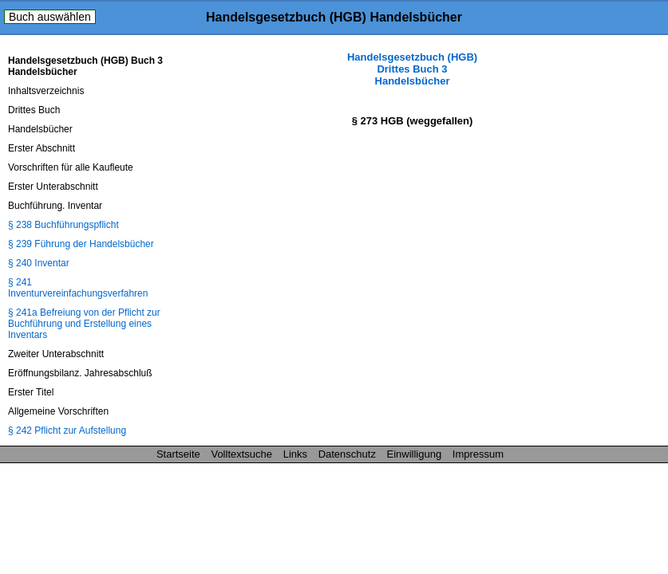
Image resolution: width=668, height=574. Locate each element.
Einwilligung (414, 454)
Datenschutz (347, 454)
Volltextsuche (241, 454)
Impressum (478, 454)
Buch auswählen (50, 16)
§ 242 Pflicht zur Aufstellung (67, 430)
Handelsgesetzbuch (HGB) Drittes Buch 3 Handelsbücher (412, 69)
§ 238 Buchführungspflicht (63, 224)
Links (295, 454)
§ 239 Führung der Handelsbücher (81, 244)
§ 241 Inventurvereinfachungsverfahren (78, 288)
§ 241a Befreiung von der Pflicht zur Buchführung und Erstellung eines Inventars (84, 323)
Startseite (178, 454)
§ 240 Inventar (38, 263)
